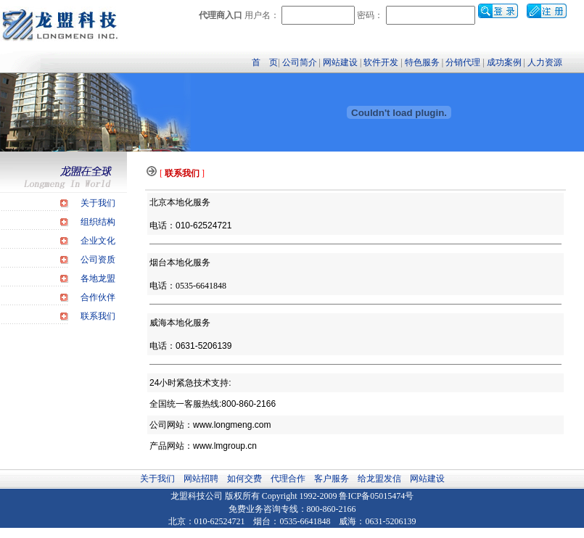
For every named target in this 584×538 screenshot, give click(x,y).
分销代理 (462, 62)
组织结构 (98, 222)
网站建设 (340, 62)
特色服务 (422, 62)
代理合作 (288, 478)
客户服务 (331, 478)
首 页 (265, 62)
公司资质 (98, 259)
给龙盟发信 (379, 478)
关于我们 (98, 203)
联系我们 (98, 316)
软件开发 (380, 62)
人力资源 (544, 62)
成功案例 (504, 62)
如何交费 (244, 478)
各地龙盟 (98, 278)
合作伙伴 (98, 297)
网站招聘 (201, 478)
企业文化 (98, 241)
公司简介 (299, 62)
